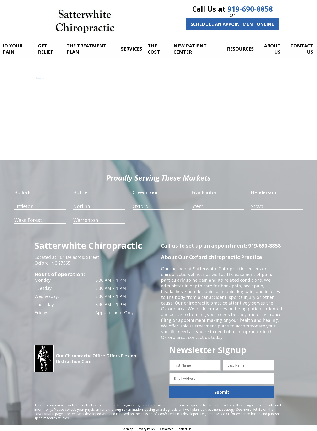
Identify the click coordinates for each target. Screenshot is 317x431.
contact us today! (206, 336)
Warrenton (85, 218)
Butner (81, 191)
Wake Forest (28, 218)
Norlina (81, 205)
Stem (197, 205)
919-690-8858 (250, 9)
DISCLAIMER (44, 412)
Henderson (263, 191)
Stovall (258, 205)
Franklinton (205, 191)
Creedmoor (145, 191)
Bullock (22, 191)
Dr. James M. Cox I (214, 412)
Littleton (24, 205)
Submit (221, 391)
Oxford (140, 205)
